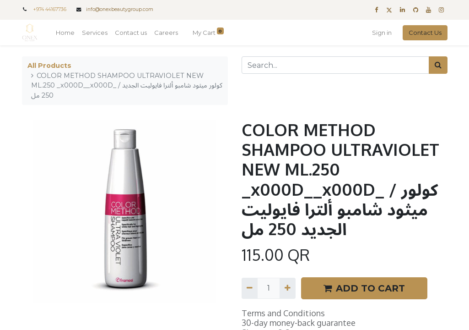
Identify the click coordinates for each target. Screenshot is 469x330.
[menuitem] (65, 33)
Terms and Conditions (283, 313)
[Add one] (288, 288)
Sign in (382, 32)
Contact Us (425, 32)
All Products (49, 65)
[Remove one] (250, 288)
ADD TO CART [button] (364, 288)
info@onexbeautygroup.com (119, 9)
